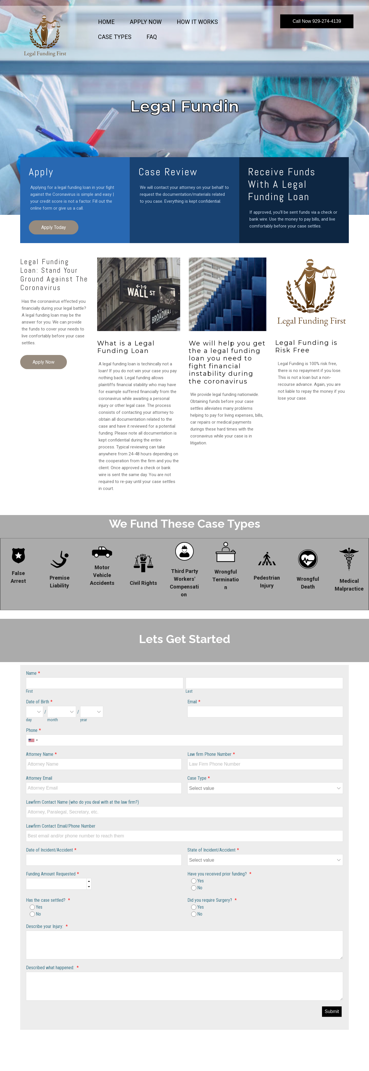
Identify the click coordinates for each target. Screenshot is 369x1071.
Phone (31, 730)
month (52, 719)
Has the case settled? (46, 900)
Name (31, 673)
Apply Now (146, 21)
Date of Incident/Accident (49, 850)
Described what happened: (50, 967)
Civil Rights (143, 583)
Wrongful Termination (225, 579)
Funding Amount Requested (51, 874)
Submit (332, 1011)
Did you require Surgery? (210, 900)
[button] (88, 881)
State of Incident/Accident (211, 850)
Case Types (114, 36)
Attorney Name (39, 754)
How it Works (197, 21)
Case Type (196, 778)
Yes (197, 881)
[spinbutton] (58, 884)
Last (189, 691)
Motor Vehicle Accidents (102, 575)
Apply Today (53, 227)
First (29, 691)
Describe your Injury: (45, 926)
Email (192, 701)
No (196, 887)
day (29, 719)
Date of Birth (37, 701)
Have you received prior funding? (217, 874)
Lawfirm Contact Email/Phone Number (60, 826)
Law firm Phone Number (209, 754)
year (83, 719)
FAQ (151, 36)
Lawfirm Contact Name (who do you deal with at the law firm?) (82, 802)
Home (106, 21)
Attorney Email (39, 778)
